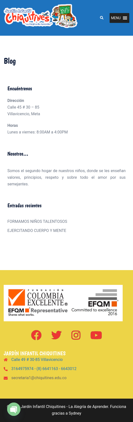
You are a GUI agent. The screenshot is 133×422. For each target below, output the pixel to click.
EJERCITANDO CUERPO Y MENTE (36, 230)
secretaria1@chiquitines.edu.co (38, 377)
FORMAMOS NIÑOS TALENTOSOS (37, 221)
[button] (101, 18)
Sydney (75, 413)
